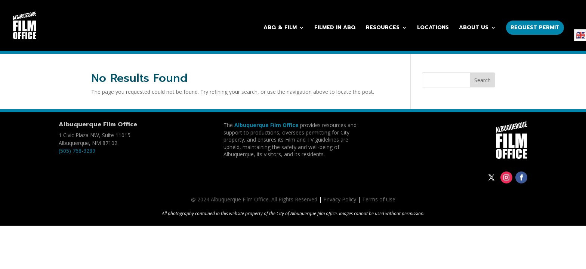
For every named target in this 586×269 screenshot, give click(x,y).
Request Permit (535, 27)
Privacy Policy (339, 199)
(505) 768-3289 (77, 150)
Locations (433, 28)
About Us (473, 28)
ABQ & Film (280, 28)
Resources (383, 28)
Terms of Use (378, 199)
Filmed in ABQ (335, 28)
